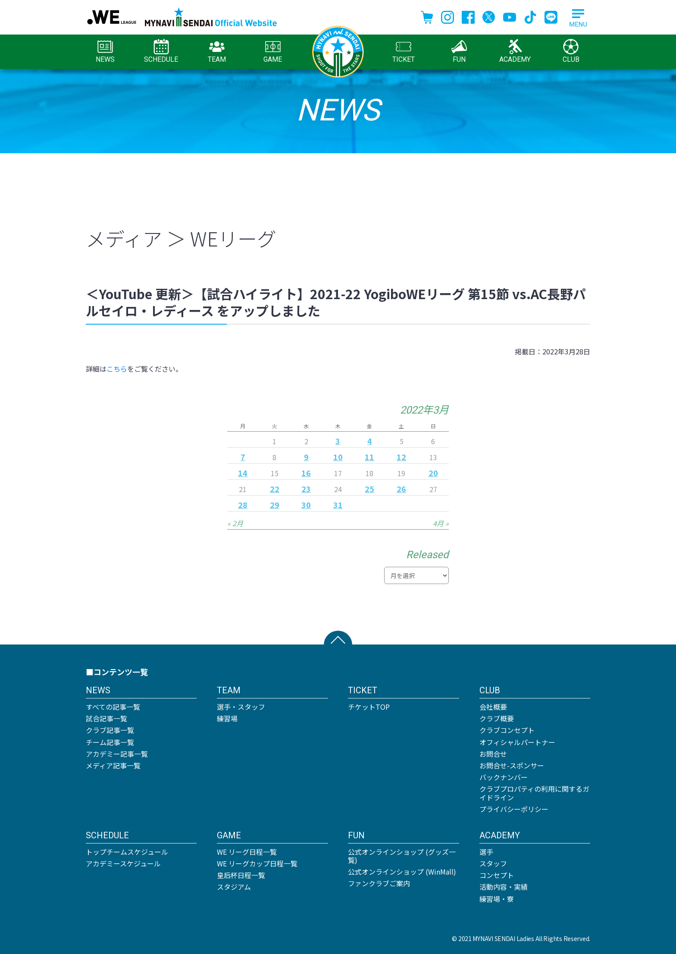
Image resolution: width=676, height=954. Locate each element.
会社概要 (493, 706)
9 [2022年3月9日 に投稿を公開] (306, 456)
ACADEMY (515, 51)
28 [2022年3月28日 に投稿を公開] (242, 504)
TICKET (403, 51)
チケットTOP (369, 706)
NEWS (105, 51)
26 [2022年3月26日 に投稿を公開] (401, 488)
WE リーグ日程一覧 (247, 852)
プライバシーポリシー (513, 809)
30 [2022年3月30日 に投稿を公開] (306, 504)
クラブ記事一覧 (110, 730)
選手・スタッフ (241, 706)
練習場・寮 (496, 899)
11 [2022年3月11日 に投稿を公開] (369, 456)
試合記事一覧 (106, 718)
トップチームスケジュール (127, 852)
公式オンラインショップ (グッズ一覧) (402, 856)
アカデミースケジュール (123, 863)
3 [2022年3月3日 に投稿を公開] (337, 440)
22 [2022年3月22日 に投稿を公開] (274, 488)
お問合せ (493, 754)
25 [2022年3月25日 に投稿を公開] (369, 488)
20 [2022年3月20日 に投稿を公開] (433, 472)
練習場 (227, 718)
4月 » (441, 523)
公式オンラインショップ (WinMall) (402, 871)
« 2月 (235, 523)
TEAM (217, 51)
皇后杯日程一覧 (241, 875)
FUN (459, 51)
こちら (116, 368)
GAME (272, 51)
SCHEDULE (161, 51)
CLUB (571, 51)
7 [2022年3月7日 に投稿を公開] (243, 456)
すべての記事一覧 (113, 706)
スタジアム (234, 886)
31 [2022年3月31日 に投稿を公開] (338, 504)
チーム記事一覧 (110, 742)
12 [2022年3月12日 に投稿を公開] (401, 456)
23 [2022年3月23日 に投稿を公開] (306, 488)
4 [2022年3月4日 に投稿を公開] (369, 440)
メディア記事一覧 (113, 765)
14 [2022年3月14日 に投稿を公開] (242, 472)
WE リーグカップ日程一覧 (257, 863)
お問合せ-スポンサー (511, 765)
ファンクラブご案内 (379, 883)
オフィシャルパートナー (517, 742)
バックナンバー (503, 777)
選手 (486, 852)
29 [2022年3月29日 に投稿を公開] (274, 504)
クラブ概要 (496, 718)
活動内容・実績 (503, 886)
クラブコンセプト (507, 730)
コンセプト (496, 875)
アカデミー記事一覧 (117, 754)
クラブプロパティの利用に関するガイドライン (534, 792)
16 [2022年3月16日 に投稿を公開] (306, 472)
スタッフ (493, 863)
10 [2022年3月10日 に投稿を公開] (338, 456)
